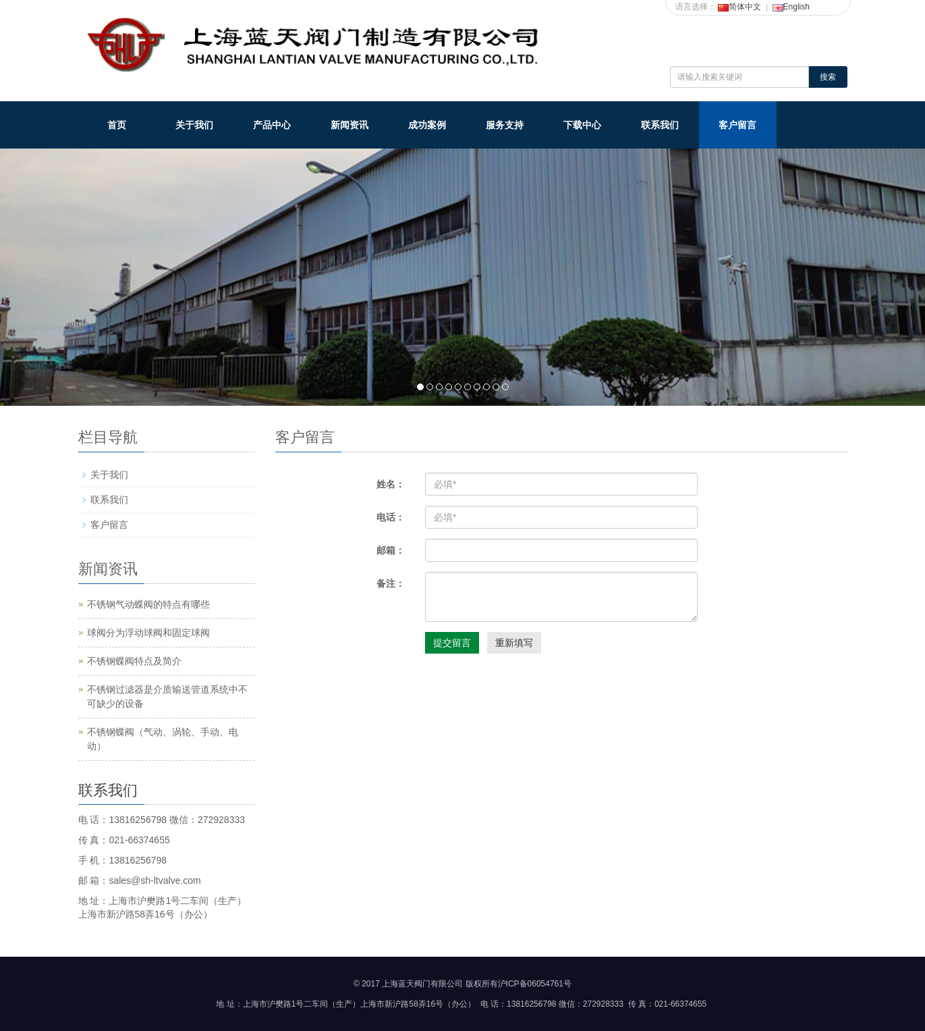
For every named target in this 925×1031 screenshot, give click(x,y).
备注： (390, 583)
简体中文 (739, 6)
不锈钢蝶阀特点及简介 (134, 661)
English (791, 6)
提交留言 (452, 642)
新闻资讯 (349, 125)
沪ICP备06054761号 (534, 983)
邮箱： (390, 550)
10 (505, 387)
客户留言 (737, 125)
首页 (116, 125)
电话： (390, 517)
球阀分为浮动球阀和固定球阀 (148, 632)
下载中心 (582, 125)
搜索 (828, 77)
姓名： (390, 484)
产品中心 (272, 125)
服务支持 (505, 125)
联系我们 (660, 125)
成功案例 (427, 125)
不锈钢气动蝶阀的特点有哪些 (148, 604)
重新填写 (514, 642)
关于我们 (194, 125)
